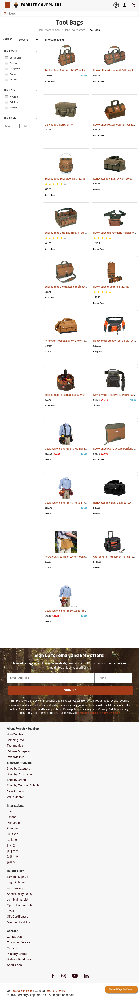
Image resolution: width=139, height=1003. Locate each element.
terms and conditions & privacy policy (98, 712)
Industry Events (17, 954)
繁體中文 (12, 857)
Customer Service (18, 942)
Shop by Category (18, 768)
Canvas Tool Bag (59, 124)
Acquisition (14, 965)
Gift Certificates (17, 917)
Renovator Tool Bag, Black (112, 502)
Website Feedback (19, 959)
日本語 (11, 845)
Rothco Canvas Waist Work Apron (69, 557)
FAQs (10, 911)
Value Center (15, 797)
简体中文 (12, 851)
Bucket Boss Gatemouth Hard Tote (69, 232)
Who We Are (15, 734)
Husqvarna (98, 351)
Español (12, 817)
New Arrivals (15, 791)
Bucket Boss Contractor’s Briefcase (70, 286)
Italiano (12, 840)
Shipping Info (15, 740)
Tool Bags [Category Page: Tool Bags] (69, 23)
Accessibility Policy (19, 894)
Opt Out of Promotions (22, 905)
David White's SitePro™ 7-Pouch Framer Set (74, 502)
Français (12, 828)
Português (13, 823)
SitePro (96, 405)
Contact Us (14, 937)
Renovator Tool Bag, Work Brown (68, 341)
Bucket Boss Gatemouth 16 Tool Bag (70, 70)
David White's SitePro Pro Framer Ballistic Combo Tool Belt (83, 448)
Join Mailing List (17, 899)
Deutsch (12, 834)
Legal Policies (16, 882)
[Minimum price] (12, 126)
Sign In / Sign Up (17, 877)
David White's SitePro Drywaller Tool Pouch (74, 610)
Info (9, 811)
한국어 (11, 862)
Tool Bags (94, 30)
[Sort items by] (27, 40)
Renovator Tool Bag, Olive (112, 178)
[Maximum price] (31, 126)
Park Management (49, 30)
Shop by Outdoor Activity (23, 785)
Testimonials (15, 746)
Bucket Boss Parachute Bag (65, 394)
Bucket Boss (50, 81)
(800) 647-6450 (55, 991)
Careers (12, 948)
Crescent (97, 567)
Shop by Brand (16, 780)
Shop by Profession (19, 774)
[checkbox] (6, 57)
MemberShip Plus (18, 922)
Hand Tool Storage (74, 30)
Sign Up (70, 690)
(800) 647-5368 (23, 991)
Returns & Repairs (19, 751)
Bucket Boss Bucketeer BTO (65, 178)
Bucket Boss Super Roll (111, 286)
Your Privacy (15, 888)
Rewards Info (15, 757)
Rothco (96, 189)
